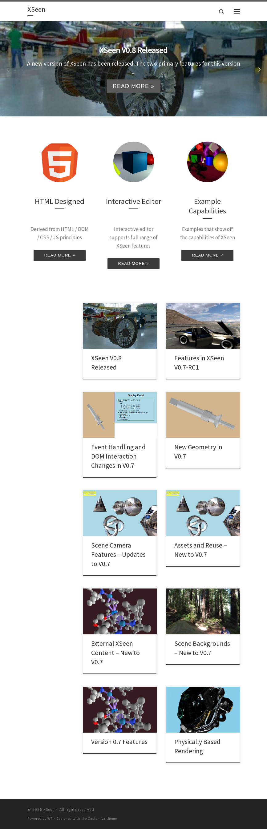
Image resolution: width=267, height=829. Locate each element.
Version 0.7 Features (119, 742)
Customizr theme (102, 818)
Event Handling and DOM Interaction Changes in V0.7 (118, 456)
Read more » (133, 86)
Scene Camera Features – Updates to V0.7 (118, 554)
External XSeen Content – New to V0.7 (115, 652)
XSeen (49, 809)
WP (50, 818)
